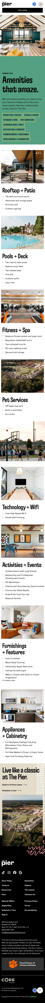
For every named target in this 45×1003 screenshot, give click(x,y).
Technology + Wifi (13, 125)
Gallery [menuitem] (28, 885)
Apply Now (22, 10)
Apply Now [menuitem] (6, 905)
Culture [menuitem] (5, 885)
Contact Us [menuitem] (30, 894)
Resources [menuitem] (6, 890)
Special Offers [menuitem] (8, 901)
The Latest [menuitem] (30, 890)
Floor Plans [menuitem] (7, 881)
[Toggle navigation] (41, 4)
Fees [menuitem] (4, 894)
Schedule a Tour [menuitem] (9, 910)
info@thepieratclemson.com (13, 932)
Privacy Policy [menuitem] (31, 901)
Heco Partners (15, 996)
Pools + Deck (31, 115)
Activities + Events (13, 129)
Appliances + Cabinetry (16, 139)
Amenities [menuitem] (29, 881)
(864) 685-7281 (8, 930)
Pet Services (27, 120)
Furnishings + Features (16, 134)
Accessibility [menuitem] (31, 910)
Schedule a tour (9, 790)
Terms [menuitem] (27, 905)
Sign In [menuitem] (5, 914)
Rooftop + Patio (12, 115)
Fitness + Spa (10, 120)
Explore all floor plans (12, 785)
